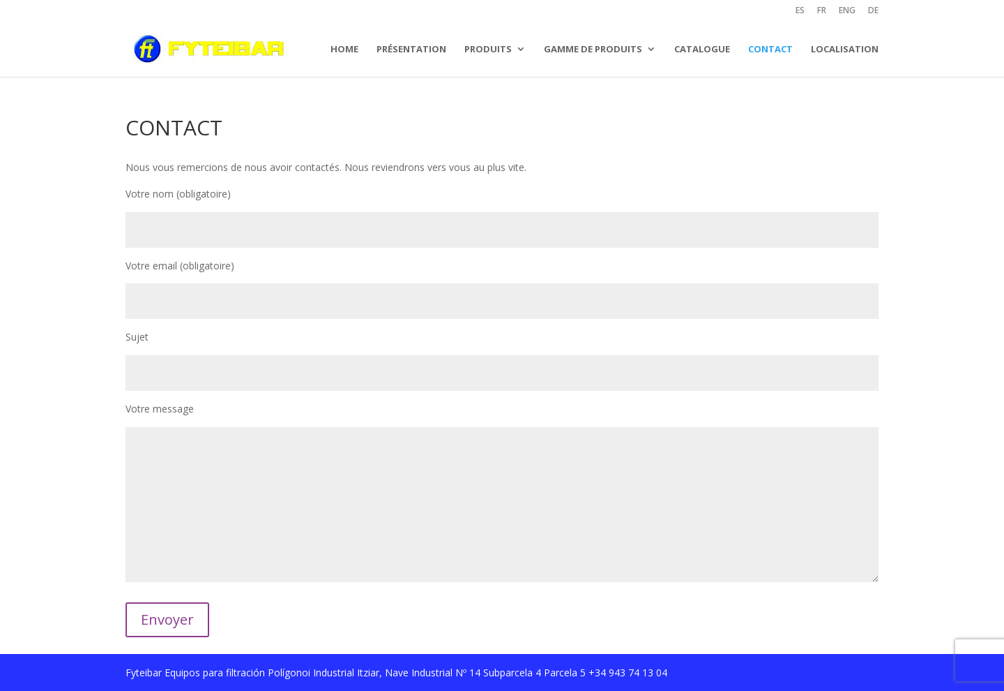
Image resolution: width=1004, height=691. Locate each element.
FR (821, 11)
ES (800, 11)
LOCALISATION (844, 49)
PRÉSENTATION (411, 49)
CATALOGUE (702, 49)
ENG (847, 11)
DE (873, 11)
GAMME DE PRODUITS (593, 49)
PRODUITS (488, 49)
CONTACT (770, 49)
